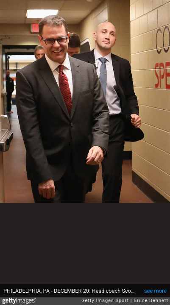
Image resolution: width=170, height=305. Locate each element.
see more (155, 291)
